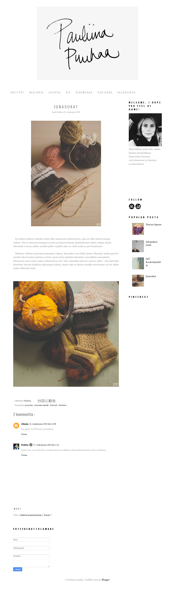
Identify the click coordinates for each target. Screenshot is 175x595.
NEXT (18, 508)
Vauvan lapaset (153, 224)
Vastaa (24, 434)
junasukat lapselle (41, 405)
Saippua (55, 92)
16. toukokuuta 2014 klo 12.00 (42, 423)
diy (68, 92)
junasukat (29, 405)
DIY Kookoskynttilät (153, 262)
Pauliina (24, 444)
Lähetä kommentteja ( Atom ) (35, 515)
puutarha (105, 92)
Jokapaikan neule (151, 243)
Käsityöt (17, 92)
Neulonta (36, 92)
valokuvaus (127, 92)
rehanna (24, 423)
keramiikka (84, 92)
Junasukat (151, 276)
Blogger (106, 579)
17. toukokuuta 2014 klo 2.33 (46, 444)
